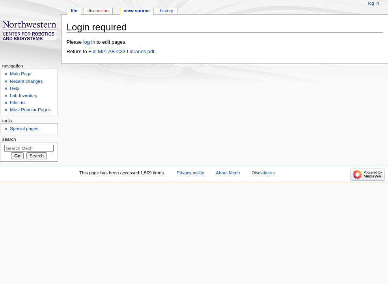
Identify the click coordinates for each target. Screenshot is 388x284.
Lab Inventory (23, 95)
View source (137, 10)
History (166, 10)
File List (17, 102)
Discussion (98, 10)
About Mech (228, 172)
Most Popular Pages (30, 109)
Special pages (24, 128)
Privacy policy (190, 172)
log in (89, 42)
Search (9, 139)
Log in (373, 3)
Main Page (21, 73)
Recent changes (26, 81)
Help (14, 88)
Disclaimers (263, 172)
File (74, 10)
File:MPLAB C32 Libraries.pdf (121, 51)
